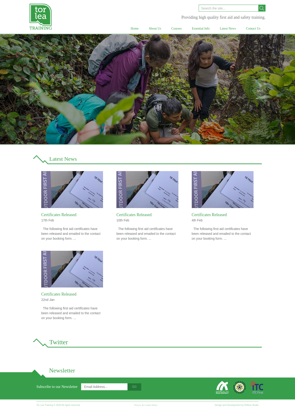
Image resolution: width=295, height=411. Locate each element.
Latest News (63, 159)
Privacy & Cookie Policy (145, 405)
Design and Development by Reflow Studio (237, 405)
